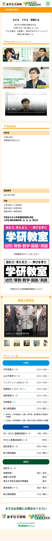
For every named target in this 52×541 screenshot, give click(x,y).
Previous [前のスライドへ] (7, 320)
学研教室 (26, 402)
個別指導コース (26, 395)
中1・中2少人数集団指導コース (26, 433)
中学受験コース (26, 369)
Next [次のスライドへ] (45, 320)
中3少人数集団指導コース (26, 440)
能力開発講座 (26, 408)
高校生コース (26, 475)
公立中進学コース (26, 376)
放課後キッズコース (26, 389)
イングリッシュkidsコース (26, 382)
